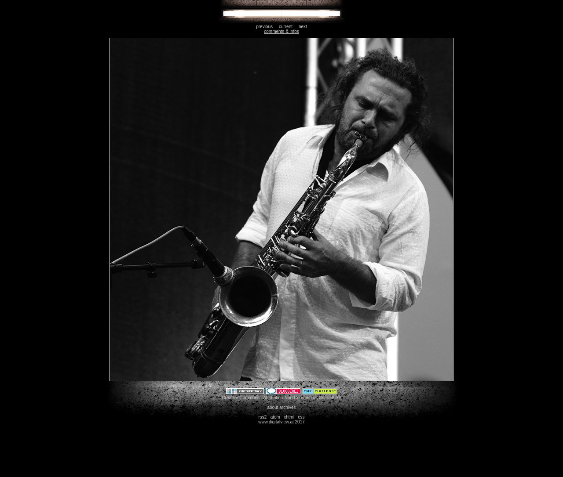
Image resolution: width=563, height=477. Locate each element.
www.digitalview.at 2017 (281, 421)
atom (275, 417)
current (285, 26)
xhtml (289, 417)
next (303, 26)
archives (287, 407)
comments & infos (281, 31)
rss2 (262, 417)
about (272, 407)
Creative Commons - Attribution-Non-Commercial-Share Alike (281, 397)
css (301, 417)
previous (264, 26)
